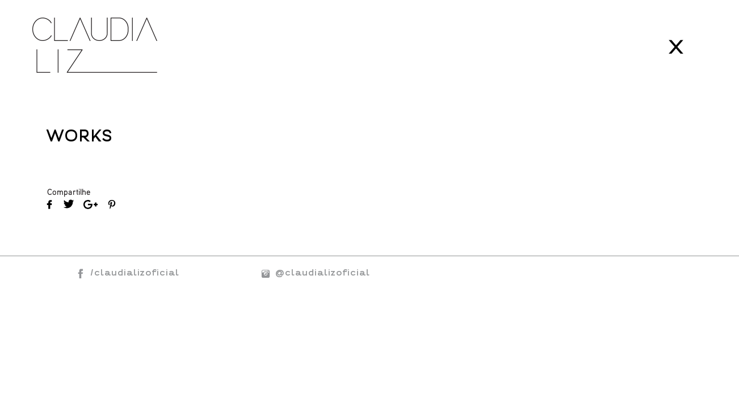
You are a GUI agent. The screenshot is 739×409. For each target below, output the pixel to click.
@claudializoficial (312, 273)
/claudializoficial (134, 273)
